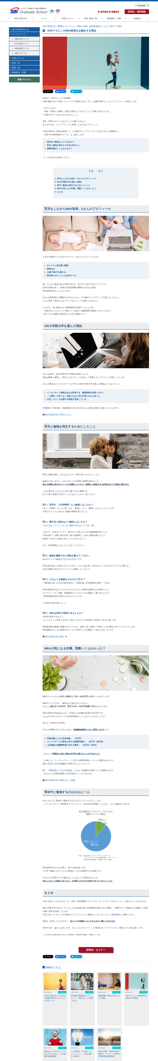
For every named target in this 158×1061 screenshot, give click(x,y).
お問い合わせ (61, 1052)
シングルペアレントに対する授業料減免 (72, 760)
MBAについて (36, 1052)
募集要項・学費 (114, 18)
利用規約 (83, 1052)
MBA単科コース (22, 48)
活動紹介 (137, 18)
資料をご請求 (48, 921)
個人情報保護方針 (95, 1052)
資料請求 (104, 12)
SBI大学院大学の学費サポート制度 (59, 780)
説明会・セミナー (95, 950)
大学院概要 (15, 1052)
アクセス (25, 1052)
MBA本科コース (22, 39)
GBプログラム (21, 53)
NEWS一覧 (47, 1039)
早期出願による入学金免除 (60, 770)
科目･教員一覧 (90, 18)
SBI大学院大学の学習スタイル (57, 415)
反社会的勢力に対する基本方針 (116, 1052)
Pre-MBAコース (22, 44)
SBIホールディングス (139, 1052)
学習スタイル (67, 18)
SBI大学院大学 (20, 18)
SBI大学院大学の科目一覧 (55, 636)
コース (44, 18)
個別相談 (115, 914)
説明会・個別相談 (137, 11)
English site (73, 1052)
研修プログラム (24, 79)
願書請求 (115, 12)
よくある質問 (49, 1052)
